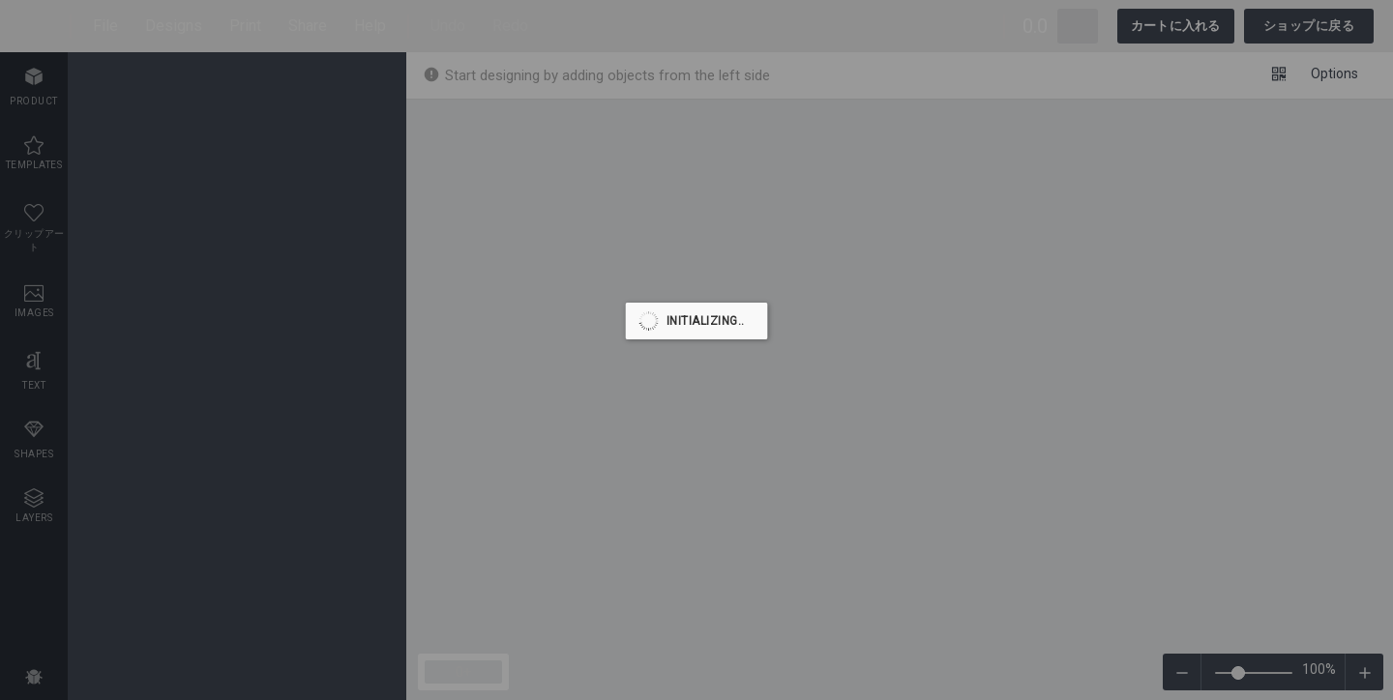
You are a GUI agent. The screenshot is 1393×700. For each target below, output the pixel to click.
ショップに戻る (1309, 25)
